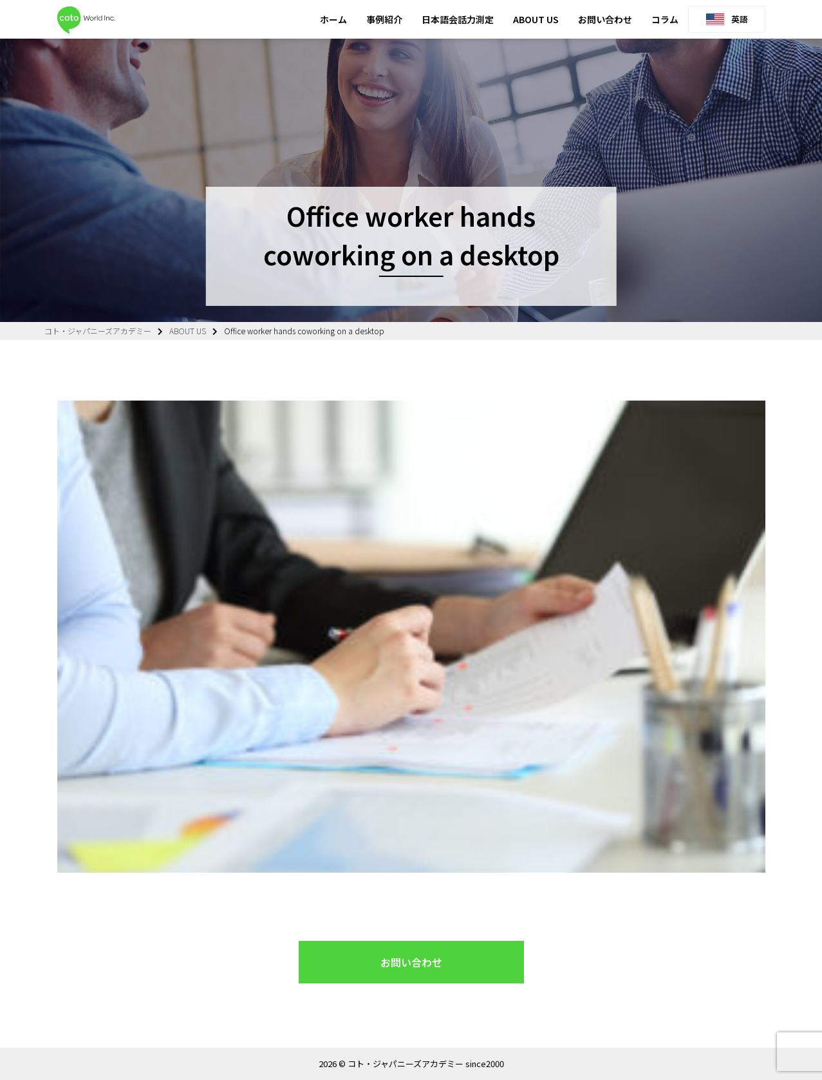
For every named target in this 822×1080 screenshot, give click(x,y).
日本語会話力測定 (458, 19)
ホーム (333, 19)
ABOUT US (536, 19)
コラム (664, 19)
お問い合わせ (605, 19)
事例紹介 (384, 19)
